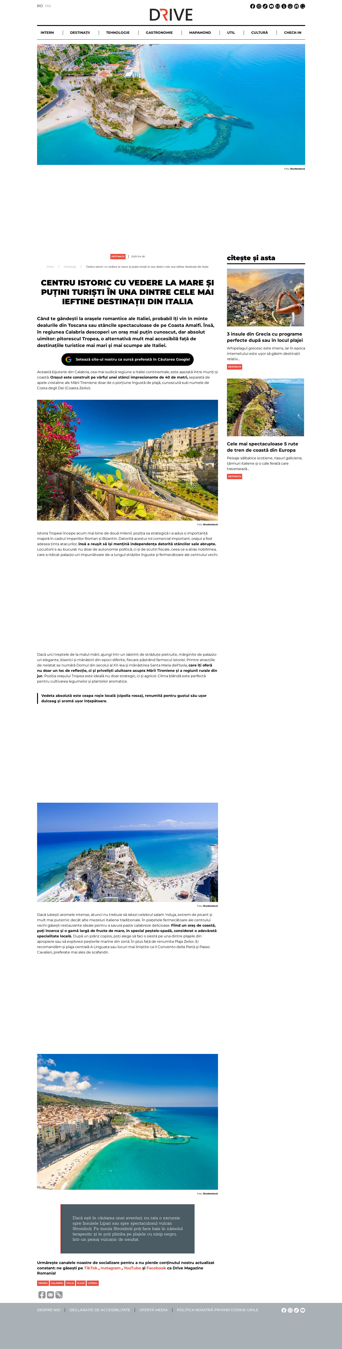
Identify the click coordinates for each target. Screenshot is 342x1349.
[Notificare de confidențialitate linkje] (289, 6)
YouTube (132, 1268)
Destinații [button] (80, 32)
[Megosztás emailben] (50, 1294)
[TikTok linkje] (264, 6)
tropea (43, 1283)
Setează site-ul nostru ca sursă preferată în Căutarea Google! (133, 359)
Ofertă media (153, 1310)
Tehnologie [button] (118, 32)
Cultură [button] (259, 32)
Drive (50, 266)
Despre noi (48, 1310)
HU (48, 6)
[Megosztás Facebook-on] (41, 1294)
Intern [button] (47, 32)
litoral (93, 1283)
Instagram (111, 1268)
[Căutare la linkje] (302, 6)
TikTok (90, 1268)
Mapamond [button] (200, 32)
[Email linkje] (277, 6)
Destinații (117, 256)
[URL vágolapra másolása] (58, 1294)
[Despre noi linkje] (283, 6)
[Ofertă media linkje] (296, 6)
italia (70, 1283)
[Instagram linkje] (258, 6)
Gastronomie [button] (159, 32)
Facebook (156, 1268)
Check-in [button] (292, 32)
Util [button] (231, 32)
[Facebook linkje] (252, 6)
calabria (57, 1283)
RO (40, 6)
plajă (81, 1283)
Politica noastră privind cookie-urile (217, 1310)
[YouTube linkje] (271, 6)
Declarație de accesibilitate (99, 1310)
